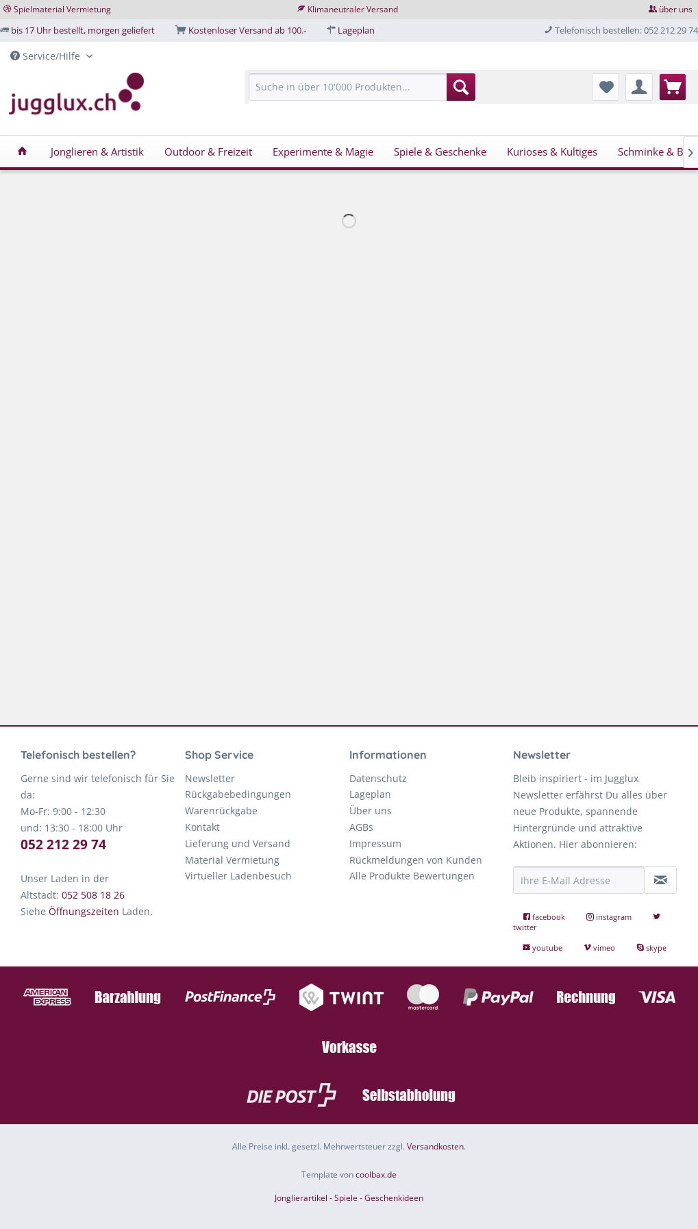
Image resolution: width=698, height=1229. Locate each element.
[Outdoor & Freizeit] (208, 151)
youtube (543, 947)
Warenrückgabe (221, 810)
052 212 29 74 (63, 844)
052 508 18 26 (93, 894)
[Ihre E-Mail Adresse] (579, 880)
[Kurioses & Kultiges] (552, 151)
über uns (676, 9)
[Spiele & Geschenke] (440, 151)
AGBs (361, 826)
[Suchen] (461, 87)
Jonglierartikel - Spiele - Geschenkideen (349, 1198)
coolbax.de (376, 1174)
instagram (610, 917)
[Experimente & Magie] (323, 151)
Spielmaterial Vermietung (62, 9)
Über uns (370, 810)
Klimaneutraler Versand (353, 9)
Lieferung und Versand (237, 843)
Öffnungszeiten (84, 911)
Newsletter (210, 778)
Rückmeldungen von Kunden (415, 859)
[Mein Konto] (639, 87)
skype (651, 947)
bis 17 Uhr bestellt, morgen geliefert (83, 30)
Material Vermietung (232, 859)
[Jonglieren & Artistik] (97, 151)
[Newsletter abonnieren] (660, 880)
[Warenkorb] (672, 87)
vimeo (600, 947)
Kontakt (202, 826)
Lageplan (356, 30)
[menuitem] (362, 93)
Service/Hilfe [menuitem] (46, 55)
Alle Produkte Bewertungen (412, 875)
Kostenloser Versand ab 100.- (247, 30)
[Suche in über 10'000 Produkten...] (362, 87)
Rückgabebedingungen (238, 794)
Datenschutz (378, 778)
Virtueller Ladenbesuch (238, 875)
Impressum (375, 843)
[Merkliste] (605, 87)
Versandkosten (435, 1146)
